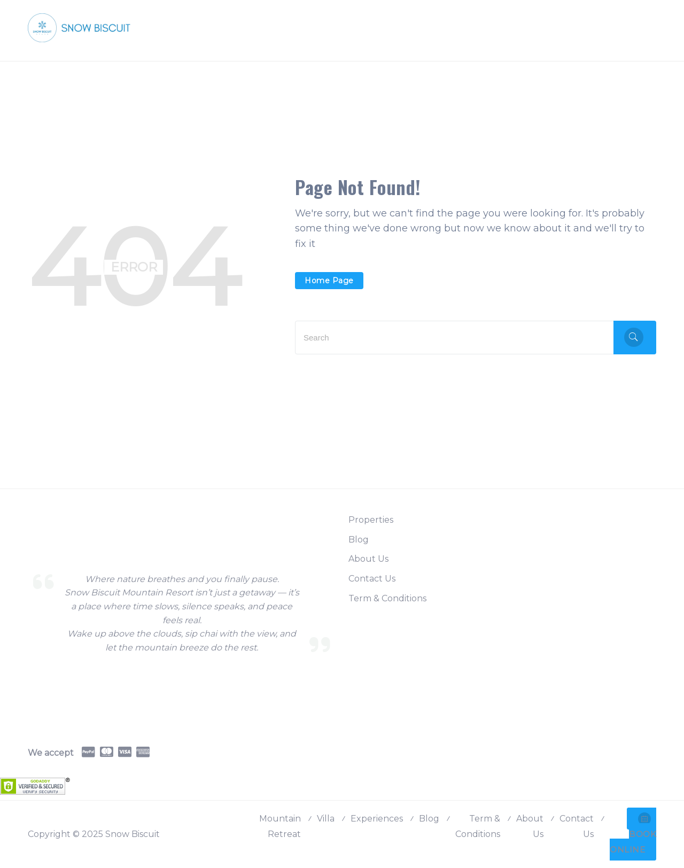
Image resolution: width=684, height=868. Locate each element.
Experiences (377, 818)
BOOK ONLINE (633, 833)
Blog (358, 539)
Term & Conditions (387, 598)
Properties (370, 520)
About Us (368, 559)
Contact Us (371, 579)
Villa (326, 818)
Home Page (329, 280)
